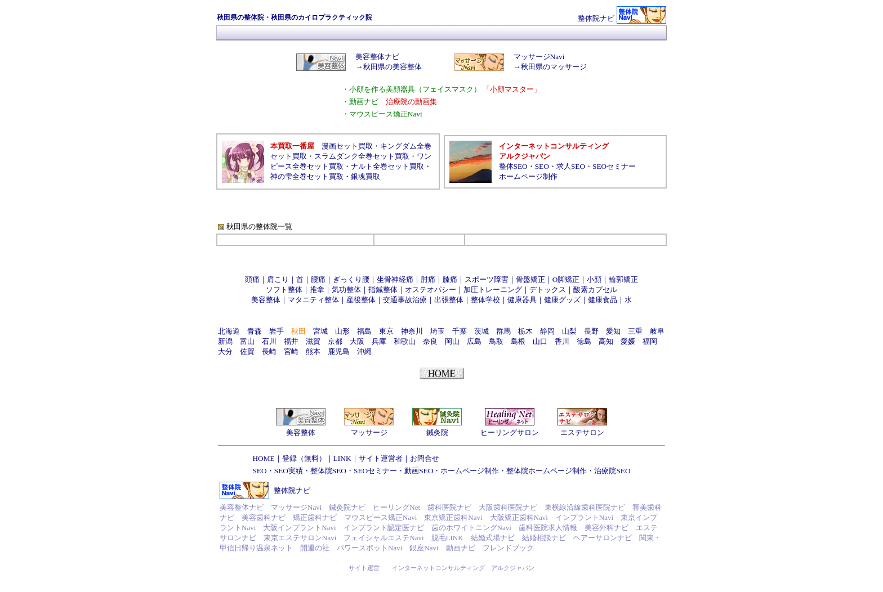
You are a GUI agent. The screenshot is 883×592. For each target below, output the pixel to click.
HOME (263, 458)
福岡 (650, 341)
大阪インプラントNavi (299, 527)
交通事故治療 (405, 299)
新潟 (225, 341)
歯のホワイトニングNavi (471, 527)
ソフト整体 (284, 289)
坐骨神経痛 (395, 279)
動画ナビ (460, 548)
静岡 (547, 331)
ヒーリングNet (396, 507)
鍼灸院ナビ (347, 507)
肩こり (278, 279)
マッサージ (369, 432)
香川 (562, 341)
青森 (254, 331)
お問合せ (424, 458)
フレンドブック (508, 548)
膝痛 (450, 279)
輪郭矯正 (623, 279)
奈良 (430, 341)
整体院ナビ (596, 18)
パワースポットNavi (369, 548)
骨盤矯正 (530, 279)
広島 (474, 341)
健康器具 (522, 299)
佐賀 (247, 351)
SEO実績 (288, 471)
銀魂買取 (365, 176)
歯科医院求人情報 (548, 527)
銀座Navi (423, 548)
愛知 (613, 331)
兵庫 (379, 341)
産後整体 (361, 299)
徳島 (584, 341)
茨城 (481, 331)
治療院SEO (612, 471)
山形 (342, 331)
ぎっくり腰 (351, 279)
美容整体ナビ (377, 56)
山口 (540, 341)
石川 (269, 341)
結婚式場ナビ (493, 537)
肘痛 (428, 279)
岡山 (452, 341)
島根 (518, 341)
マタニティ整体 (313, 299)
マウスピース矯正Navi (380, 517)
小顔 (594, 279)
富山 (247, 341)
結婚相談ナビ (544, 537)
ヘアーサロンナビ (602, 537)
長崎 (269, 351)
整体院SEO (328, 471)
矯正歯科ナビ (315, 517)
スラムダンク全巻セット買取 (361, 156)
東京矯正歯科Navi (453, 517)
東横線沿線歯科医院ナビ (585, 507)
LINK (342, 458)
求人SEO (570, 166)
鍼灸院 (437, 432)
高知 (606, 341)
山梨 (569, 331)
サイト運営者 (381, 458)
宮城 (320, 331)
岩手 (276, 331)
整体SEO (513, 166)
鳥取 (496, 341)
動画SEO (418, 471)
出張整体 (448, 299)
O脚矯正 (566, 279)
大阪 (357, 341)
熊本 (313, 351)
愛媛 (628, 341)
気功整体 (346, 289)
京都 (335, 341)
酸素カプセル (595, 289)
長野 (591, 331)
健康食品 (602, 299)
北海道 (229, 331)
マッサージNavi (539, 56)
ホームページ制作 (528, 176)
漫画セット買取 (347, 146)
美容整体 (265, 299)
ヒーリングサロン (509, 432)
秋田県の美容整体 (392, 66)
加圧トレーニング (492, 289)
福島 (364, 331)
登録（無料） (304, 458)
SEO (542, 166)
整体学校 (485, 299)
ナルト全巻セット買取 (387, 166)
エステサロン (582, 432)
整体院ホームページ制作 (546, 471)
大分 (225, 351)
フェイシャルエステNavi (383, 537)
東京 (386, 331)
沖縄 (364, 351)
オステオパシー (430, 289)
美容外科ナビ (606, 527)
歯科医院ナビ (449, 507)
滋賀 (313, 341)
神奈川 (412, 331)
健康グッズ (562, 299)
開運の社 (314, 548)
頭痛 (252, 279)
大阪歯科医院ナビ (508, 507)
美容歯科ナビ (264, 517)
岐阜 (657, 331)
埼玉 (437, 331)
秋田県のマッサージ (554, 66)
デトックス (547, 289)
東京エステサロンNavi (300, 537)
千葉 (459, 331)
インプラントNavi (584, 517)
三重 (635, 331)
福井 (291, 341)
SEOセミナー (614, 166)
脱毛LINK (447, 537)
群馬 (503, 331)
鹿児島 (339, 351)
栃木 (525, 331)
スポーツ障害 (487, 279)
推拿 (317, 289)
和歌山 (405, 341)
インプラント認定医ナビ (384, 527)
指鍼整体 (383, 289)
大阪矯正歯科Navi (519, 517)
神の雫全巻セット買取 (307, 176)
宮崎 (291, 351)
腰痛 (318, 279)
